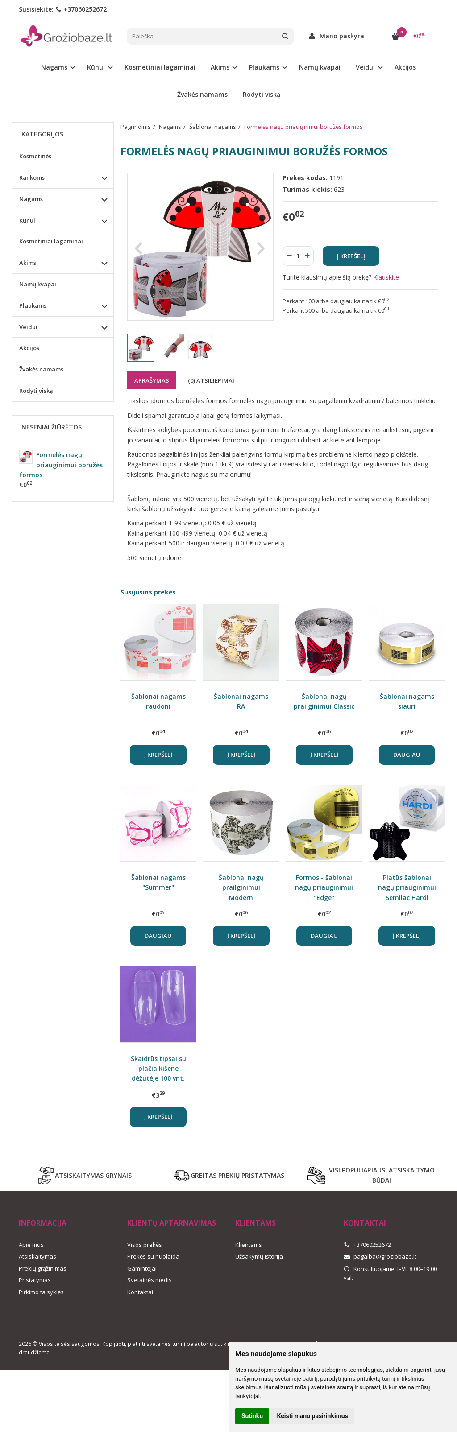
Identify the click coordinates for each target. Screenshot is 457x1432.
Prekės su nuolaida (153, 1256)
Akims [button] (220, 67)
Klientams (255, 1223)
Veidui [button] (365, 67)
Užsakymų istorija (259, 1256)
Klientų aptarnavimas (171, 1223)
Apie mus (31, 1245)
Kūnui (27, 220)
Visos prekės (144, 1245)
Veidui (28, 327)
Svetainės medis (149, 1280)
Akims (27, 263)
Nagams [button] (54, 67)
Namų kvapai (320, 67)
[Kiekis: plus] (307, 256)
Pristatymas (35, 1280)
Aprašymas (151, 380)
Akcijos (405, 67)
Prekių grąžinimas (42, 1268)
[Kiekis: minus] (289, 256)
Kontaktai (140, 1292)
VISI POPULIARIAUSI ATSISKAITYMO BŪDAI (371, 1175)
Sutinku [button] (252, 1416)
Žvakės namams (202, 94)
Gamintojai (142, 1268)
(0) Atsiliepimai (211, 380)
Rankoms (32, 177)
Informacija (42, 1223)
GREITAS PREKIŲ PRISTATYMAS (228, 1175)
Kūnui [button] (96, 67)
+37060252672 (81, 9)
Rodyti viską (261, 94)
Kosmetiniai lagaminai (160, 67)
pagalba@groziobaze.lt (380, 1256)
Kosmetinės (35, 156)
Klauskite (386, 277)
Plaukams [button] (264, 67)
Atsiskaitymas (37, 1256)
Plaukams (32, 305)
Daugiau (406, 755)
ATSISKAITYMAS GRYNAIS (84, 1175)
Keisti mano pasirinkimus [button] (312, 1416)
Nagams (31, 199)
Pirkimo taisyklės (41, 1292)
